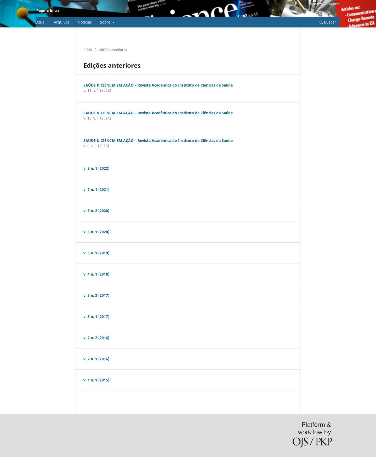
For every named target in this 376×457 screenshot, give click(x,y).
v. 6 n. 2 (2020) (96, 210)
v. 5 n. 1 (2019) (96, 252)
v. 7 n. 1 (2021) (96, 189)
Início (87, 49)
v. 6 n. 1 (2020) (96, 231)
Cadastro (316, 4)
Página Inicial (48, 10)
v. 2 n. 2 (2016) (96, 337)
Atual (40, 22)
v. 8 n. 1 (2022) (96, 168)
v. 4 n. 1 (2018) (96, 274)
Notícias (85, 22)
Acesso (334, 4)
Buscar (328, 22)
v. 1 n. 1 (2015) (96, 380)
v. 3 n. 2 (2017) (96, 295)
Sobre (105, 22)
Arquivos (61, 22)
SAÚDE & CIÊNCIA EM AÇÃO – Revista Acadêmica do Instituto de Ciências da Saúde (158, 85)
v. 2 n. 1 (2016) (96, 358)
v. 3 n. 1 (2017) (96, 316)
